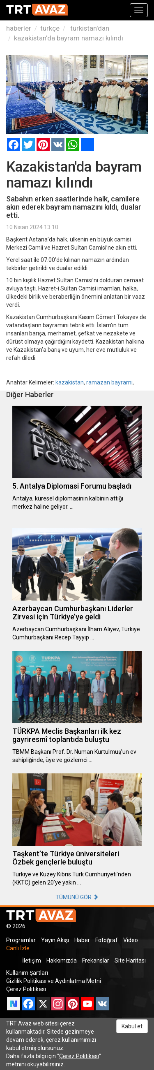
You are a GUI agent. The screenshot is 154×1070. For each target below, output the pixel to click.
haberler (18, 28)
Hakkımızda (61, 960)
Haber (82, 940)
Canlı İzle (18, 948)
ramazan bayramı (109, 382)
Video (130, 940)
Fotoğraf (106, 940)
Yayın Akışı (55, 940)
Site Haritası (130, 960)
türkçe (50, 28)
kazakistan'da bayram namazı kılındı (68, 38)
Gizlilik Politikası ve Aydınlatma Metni (53, 981)
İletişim (31, 960)
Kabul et (132, 1026)
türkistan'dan (89, 28)
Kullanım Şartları (27, 972)
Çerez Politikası (26, 989)
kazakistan (69, 382)
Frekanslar (95, 960)
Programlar (21, 940)
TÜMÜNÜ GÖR (77, 897)
